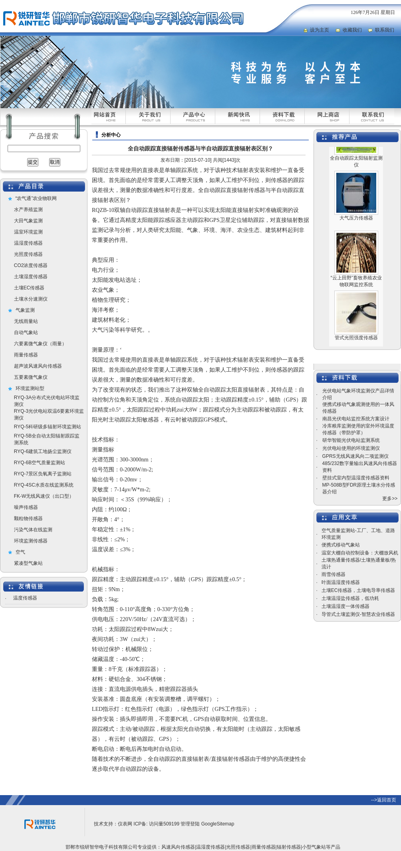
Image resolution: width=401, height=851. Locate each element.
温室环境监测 (28, 232)
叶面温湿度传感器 (341, 582)
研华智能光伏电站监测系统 (351, 440)
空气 (20, 552)
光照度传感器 (28, 254)
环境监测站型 (30, 388)
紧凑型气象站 (28, 563)
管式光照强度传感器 (356, 342)
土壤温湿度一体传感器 (345, 606)
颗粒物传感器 (28, 518)
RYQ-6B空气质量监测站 (39, 462)
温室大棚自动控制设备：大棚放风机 (360, 553)
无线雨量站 (26, 321)
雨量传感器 (26, 355)
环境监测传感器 (31, 541)
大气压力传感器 (356, 223)
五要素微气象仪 (31, 377)
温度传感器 (25, 598)
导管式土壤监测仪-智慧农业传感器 (358, 614)
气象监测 (25, 310)
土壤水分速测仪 (31, 299)
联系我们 (384, 30)
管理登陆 (190, 824)
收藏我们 (352, 30)
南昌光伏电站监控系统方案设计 (355, 419)
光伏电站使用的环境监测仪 (351, 448)
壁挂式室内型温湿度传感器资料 (355, 478)
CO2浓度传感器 (31, 265)
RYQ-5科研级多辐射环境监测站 (47, 426)
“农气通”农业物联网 (36, 198)
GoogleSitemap (217, 824)
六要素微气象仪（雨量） (40, 343)
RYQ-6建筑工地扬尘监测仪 (42, 451)
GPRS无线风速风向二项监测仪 (355, 456)
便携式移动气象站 (341, 545)
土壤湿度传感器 (31, 276)
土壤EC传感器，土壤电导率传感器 (358, 590)
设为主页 (319, 30)
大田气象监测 (28, 221)
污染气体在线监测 (33, 529)
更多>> (389, 498)
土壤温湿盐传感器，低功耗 (350, 598)
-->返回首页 (383, 800)
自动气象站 (26, 332)
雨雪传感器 (333, 574)
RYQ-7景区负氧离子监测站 (42, 474)
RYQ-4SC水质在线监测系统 (43, 485)
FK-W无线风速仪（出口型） (44, 496)
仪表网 (125, 824)
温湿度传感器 (28, 243)
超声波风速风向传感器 (38, 366)
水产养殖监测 (28, 209)
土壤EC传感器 (29, 288)
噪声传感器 (26, 507)
